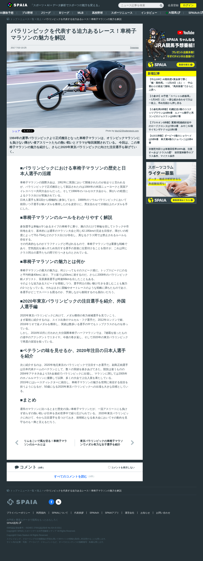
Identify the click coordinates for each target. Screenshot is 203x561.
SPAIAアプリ (112, 512)
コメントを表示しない (123, 467)
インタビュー (149, 12)
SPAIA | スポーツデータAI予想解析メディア (37, 531)
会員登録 (173, 5)
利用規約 (41, 512)
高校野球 (97, 12)
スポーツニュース (121, 12)
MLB (80, 12)
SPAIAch (196, 12)
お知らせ (145, 512)
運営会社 (129, 512)
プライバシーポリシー (18, 512)
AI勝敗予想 (6, 12)
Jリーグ (46, 12)
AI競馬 (173, 12)
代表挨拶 (79, 512)
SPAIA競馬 (14, 523)
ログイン (188, 5)
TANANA (134, 48)
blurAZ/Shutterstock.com (127, 131)
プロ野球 (27, 12)
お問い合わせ (163, 512)
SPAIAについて (60, 512)
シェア (16, 131)
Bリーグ (64, 12)
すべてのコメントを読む (70, 476)
